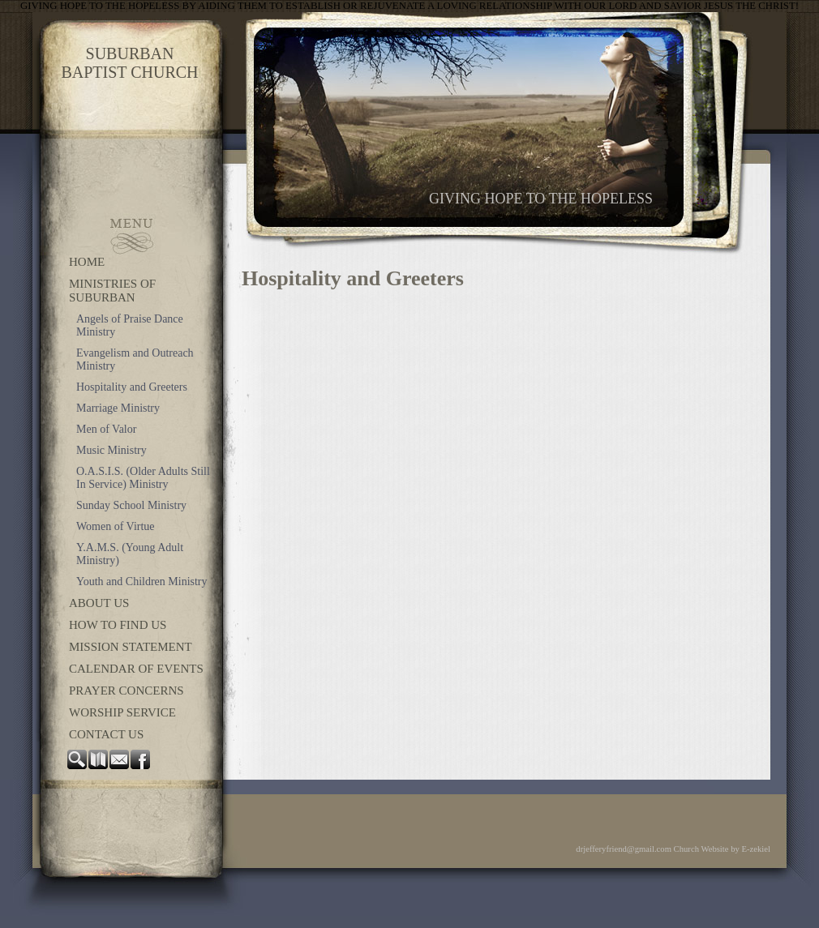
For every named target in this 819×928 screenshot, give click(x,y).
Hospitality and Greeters (131, 387)
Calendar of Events (136, 668)
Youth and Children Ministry (142, 581)
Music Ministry (111, 450)
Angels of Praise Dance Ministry (129, 325)
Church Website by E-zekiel (722, 849)
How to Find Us (117, 624)
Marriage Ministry (118, 408)
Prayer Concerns (126, 690)
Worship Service (122, 712)
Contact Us (106, 734)
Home (87, 261)
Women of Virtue (115, 526)
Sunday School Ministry (131, 505)
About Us (99, 603)
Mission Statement (130, 646)
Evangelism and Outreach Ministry (135, 359)
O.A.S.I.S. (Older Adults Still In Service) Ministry (143, 477)
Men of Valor (106, 429)
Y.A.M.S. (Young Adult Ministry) (129, 554)
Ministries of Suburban (112, 290)
